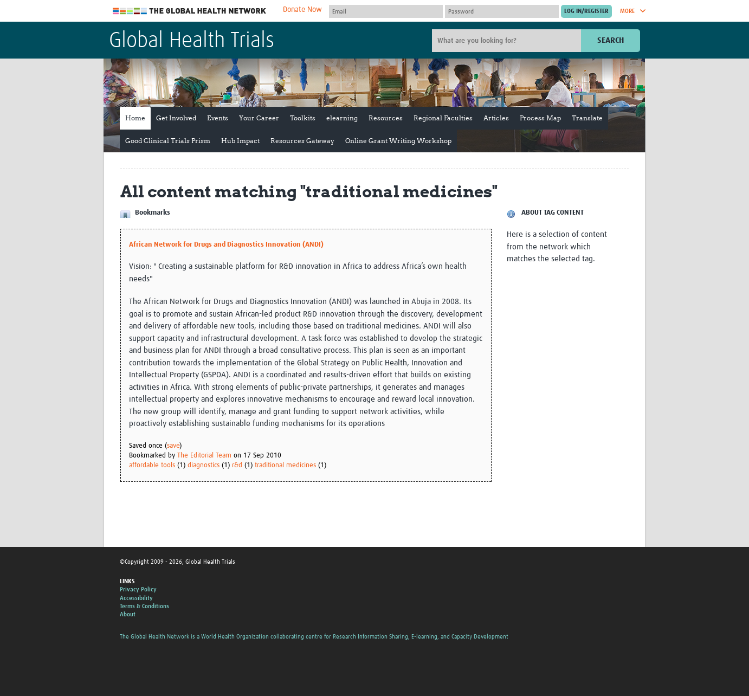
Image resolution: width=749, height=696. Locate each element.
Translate (587, 118)
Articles (496, 118)
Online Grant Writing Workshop (398, 141)
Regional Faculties (443, 118)
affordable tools (152, 465)
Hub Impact (240, 141)
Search (610, 40)
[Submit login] (586, 11)
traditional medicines (285, 465)
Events (217, 118)
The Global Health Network (190, 11)
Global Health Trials (191, 41)
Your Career (259, 118)
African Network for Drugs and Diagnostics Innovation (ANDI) (226, 244)
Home (135, 118)
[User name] (386, 11)
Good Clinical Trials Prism (167, 141)
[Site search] (508, 40)
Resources (386, 118)
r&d (237, 465)
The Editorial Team (204, 455)
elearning (342, 118)
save (173, 445)
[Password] (502, 11)
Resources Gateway (302, 141)
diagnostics (203, 465)
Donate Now (302, 10)
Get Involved (176, 118)
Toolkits (302, 118)
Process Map (540, 118)
